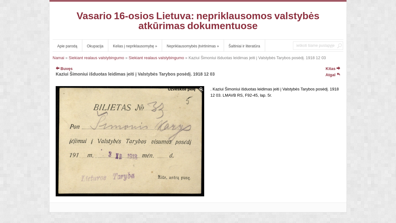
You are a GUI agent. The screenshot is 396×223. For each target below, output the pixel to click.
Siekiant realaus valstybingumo (96, 57)
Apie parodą (67, 46)
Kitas (333, 68)
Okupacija (95, 46)
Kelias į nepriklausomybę (135, 46)
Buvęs (64, 68)
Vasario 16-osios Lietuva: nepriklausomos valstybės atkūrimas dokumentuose (197, 20)
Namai (58, 57)
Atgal (332, 74)
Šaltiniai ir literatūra (244, 46)
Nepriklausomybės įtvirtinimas (193, 46)
